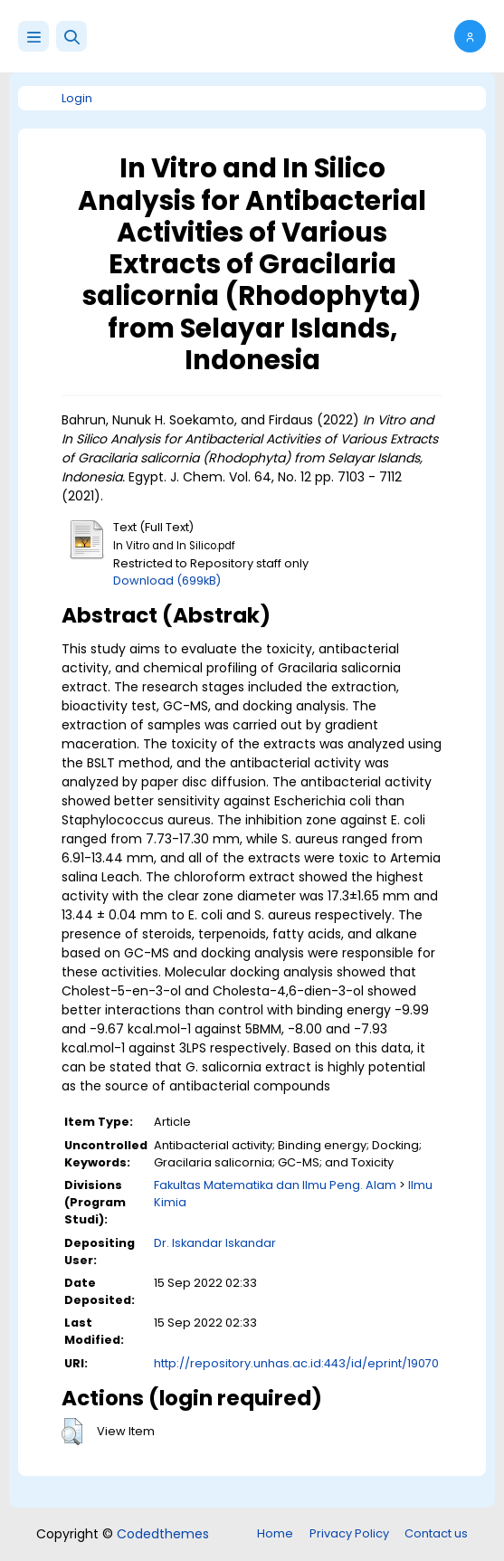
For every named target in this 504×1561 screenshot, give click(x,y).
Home (275, 1533)
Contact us (436, 1533)
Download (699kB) (167, 580)
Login (77, 98)
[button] (71, 36)
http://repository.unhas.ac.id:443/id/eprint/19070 (296, 1363)
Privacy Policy (349, 1533)
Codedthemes (163, 1534)
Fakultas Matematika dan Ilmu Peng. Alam (275, 1185)
